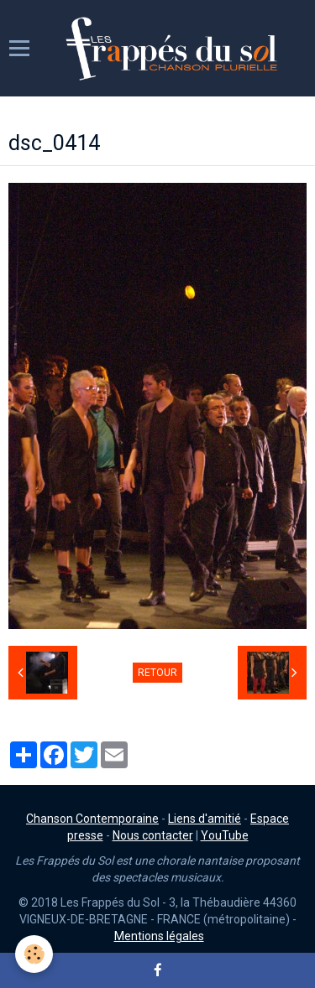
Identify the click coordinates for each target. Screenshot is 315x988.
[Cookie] (34, 954)
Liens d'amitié (204, 818)
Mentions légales (159, 936)
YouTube (225, 835)
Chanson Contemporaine (92, 818)
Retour (157, 673)
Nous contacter (153, 835)
